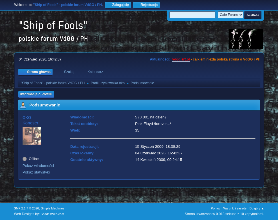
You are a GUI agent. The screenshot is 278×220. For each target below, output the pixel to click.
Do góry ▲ (256, 208)
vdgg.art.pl (181, 59)
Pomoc (216, 208)
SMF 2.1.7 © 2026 (26, 208)
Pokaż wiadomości (38, 166)
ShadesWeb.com (52, 214)
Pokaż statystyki (36, 172)
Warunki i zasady (235, 208)
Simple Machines (52, 208)
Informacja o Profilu (36, 94)
